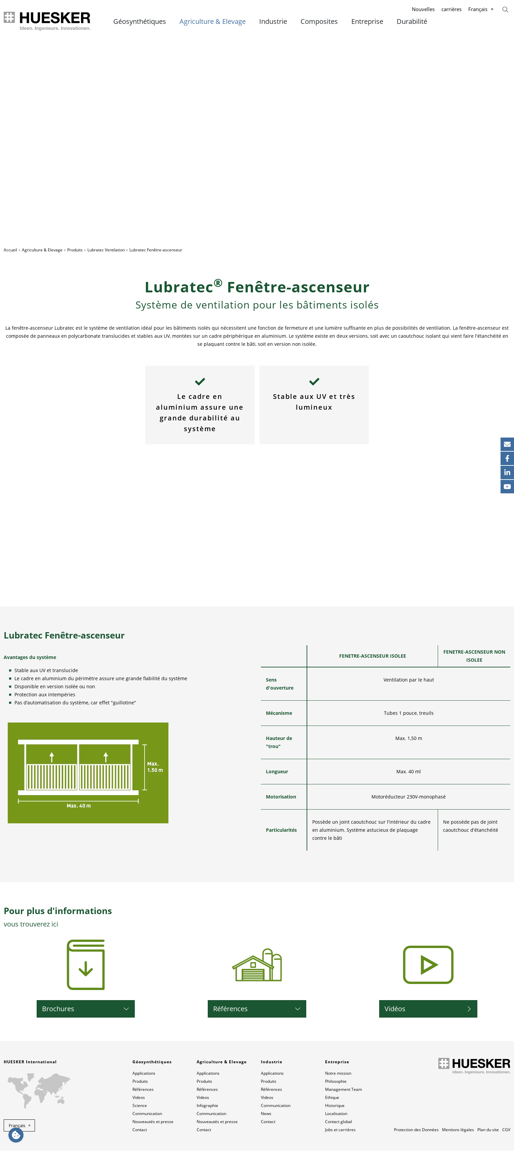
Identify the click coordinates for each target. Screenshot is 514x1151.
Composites (319, 21)
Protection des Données (416, 1130)
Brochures (58, 1009)
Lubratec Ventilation (106, 250)
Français (477, 9)
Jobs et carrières (340, 1130)
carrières (451, 9)
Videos (138, 1098)
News (266, 1114)
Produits (75, 250)
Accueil (10, 250)
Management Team (343, 1090)
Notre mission (338, 1073)
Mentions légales (458, 1130)
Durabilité (412, 21)
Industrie (273, 21)
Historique (335, 1106)
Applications (143, 1073)
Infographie (207, 1106)
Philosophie (336, 1081)
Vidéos (395, 1009)
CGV (506, 1130)
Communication (147, 1114)
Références (230, 1009)
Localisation (336, 1114)
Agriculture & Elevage (213, 21)
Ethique (332, 1098)
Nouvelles (423, 9)
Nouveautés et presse (152, 1122)
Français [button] (17, 1126)
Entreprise (367, 21)
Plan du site (488, 1130)
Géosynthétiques (139, 21)
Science (139, 1106)
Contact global (338, 1122)
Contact (139, 1130)
